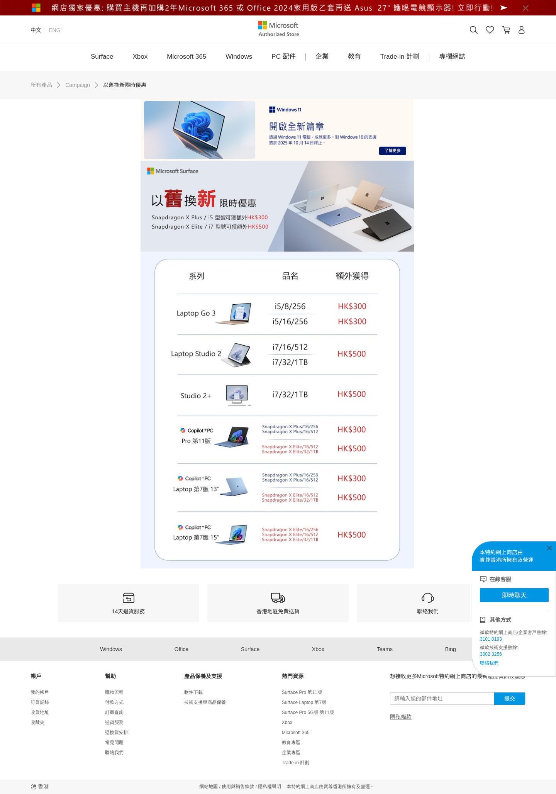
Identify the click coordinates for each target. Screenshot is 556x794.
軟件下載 (193, 692)
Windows (238, 56)
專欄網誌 (452, 56)
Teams (385, 649)
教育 (354, 56)
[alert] (278, 7)
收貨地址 (40, 712)
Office (181, 649)
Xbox (140, 56)
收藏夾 (37, 722)
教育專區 (291, 742)
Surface (102, 56)
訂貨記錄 (40, 702)
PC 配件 (283, 56)
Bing (450, 649)
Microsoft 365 (186, 56)
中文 (36, 30)
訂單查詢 (114, 712)
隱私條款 (401, 716)
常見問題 (114, 742)
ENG (54, 30)
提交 (509, 699)
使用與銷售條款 (238, 786)
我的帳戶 (40, 692)
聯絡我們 (489, 663)
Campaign (77, 85)
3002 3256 (491, 654)
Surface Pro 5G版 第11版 (308, 712)
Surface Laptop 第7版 (304, 702)
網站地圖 (208, 786)
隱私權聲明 (269, 786)
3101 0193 (491, 639)
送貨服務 (114, 722)
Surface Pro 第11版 (302, 692)
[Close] (525, 7)
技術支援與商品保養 (205, 702)
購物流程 (114, 692)
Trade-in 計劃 (399, 56)
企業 (322, 56)
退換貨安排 (116, 732)
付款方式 (114, 702)
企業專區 (291, 752)
